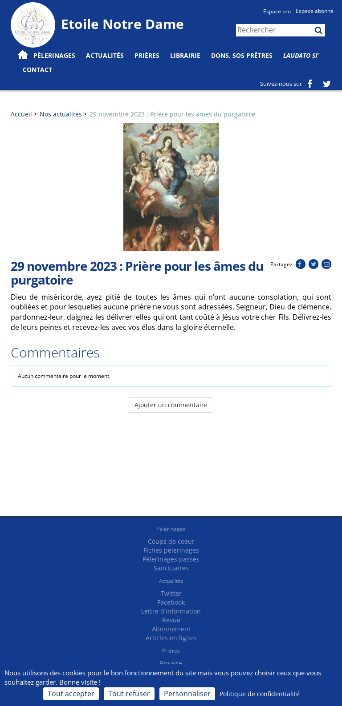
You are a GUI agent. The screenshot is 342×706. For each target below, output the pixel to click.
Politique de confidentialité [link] (260, 694)
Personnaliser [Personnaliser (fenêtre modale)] (187, 693)
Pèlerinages (171, 529)
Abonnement (171, 629)
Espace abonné (315, 11)
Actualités (171, 581)
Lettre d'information (171, 611)
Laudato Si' (301, 55)
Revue (171, 620)
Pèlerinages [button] (54, 55)
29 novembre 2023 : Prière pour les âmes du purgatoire (172, 114)
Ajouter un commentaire (171, 405)
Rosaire (171, 663)
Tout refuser (129, 693)
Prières (146, 55)
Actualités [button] (105, 55)
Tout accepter (71, 693)
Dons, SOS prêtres (242, 55)
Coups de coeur (171, 541)
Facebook (171, 602)
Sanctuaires (171, 568)
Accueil (21, 114)
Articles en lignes (171, 638)
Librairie (185, 55)
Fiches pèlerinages (171, 550)
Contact (37, 69)
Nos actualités (61, 114)
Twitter (171, 593)
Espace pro (277, 11)
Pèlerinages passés (171, 559)
